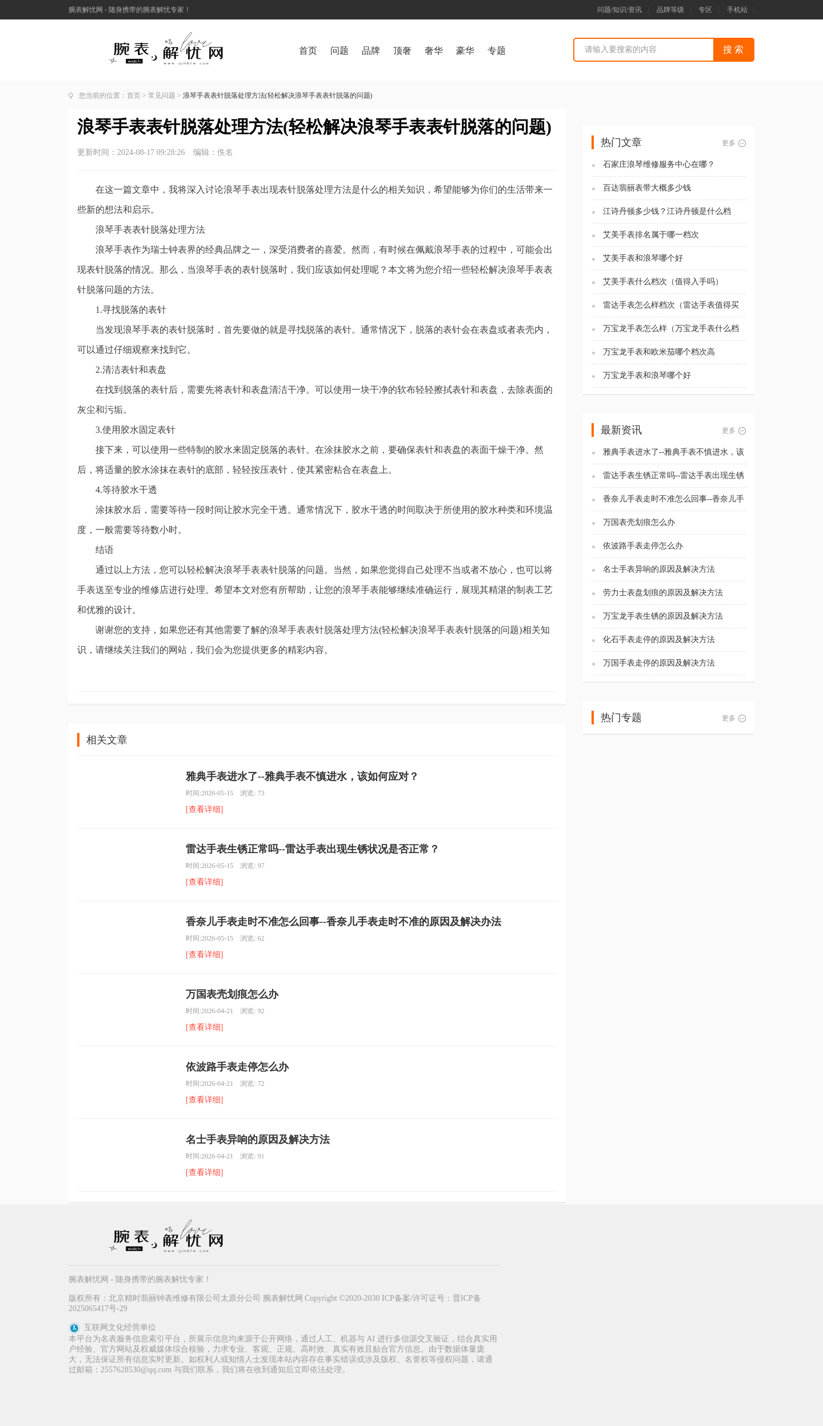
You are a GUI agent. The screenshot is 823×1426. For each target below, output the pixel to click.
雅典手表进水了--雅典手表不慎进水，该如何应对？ (302, 776)
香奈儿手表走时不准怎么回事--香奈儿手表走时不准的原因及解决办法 (343, 921)
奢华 (434, 50)
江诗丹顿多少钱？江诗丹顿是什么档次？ (667, 212)
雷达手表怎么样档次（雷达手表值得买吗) (671, 305)
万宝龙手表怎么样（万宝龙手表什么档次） (671, 329)
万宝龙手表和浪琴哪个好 (647, 375)
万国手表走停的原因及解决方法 (659, 663)
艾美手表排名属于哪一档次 (651, 234)
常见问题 (161, 95)
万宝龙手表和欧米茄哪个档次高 (659, 352)
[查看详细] (204, 809)
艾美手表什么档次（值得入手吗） (663, 281)
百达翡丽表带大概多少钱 (647, 188)
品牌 (371, 50)
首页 (308, 50)
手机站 (737, 10)
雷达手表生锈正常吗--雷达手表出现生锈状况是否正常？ (313, 849)
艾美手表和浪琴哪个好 (643, 258)
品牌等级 (670, 10)
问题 (339, 50)
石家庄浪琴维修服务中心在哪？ (659, 164)
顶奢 (402, 50)
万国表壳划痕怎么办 (232, 994)
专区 (705, 10)
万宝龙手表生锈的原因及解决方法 (663, 616)
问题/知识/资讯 (619, 10)
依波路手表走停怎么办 (237, 1067)
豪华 (465, 50)
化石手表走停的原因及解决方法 (659, 639)
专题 (497, 50)
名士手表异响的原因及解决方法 (258, 1139)
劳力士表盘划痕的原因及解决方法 (663, 592)
